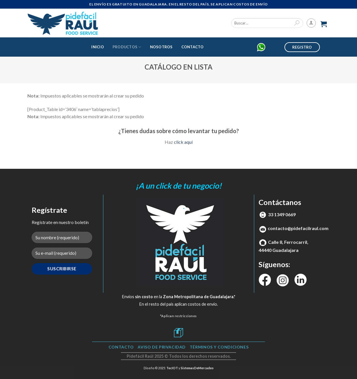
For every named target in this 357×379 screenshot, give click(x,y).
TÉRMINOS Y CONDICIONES (219, 346)
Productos (127, 47)
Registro (302, 47)
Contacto (192, 47)
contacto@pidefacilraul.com (298, 228)
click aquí (183, 142)
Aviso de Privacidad (162, 346)
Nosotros (161, 47)
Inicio (97, 47)
